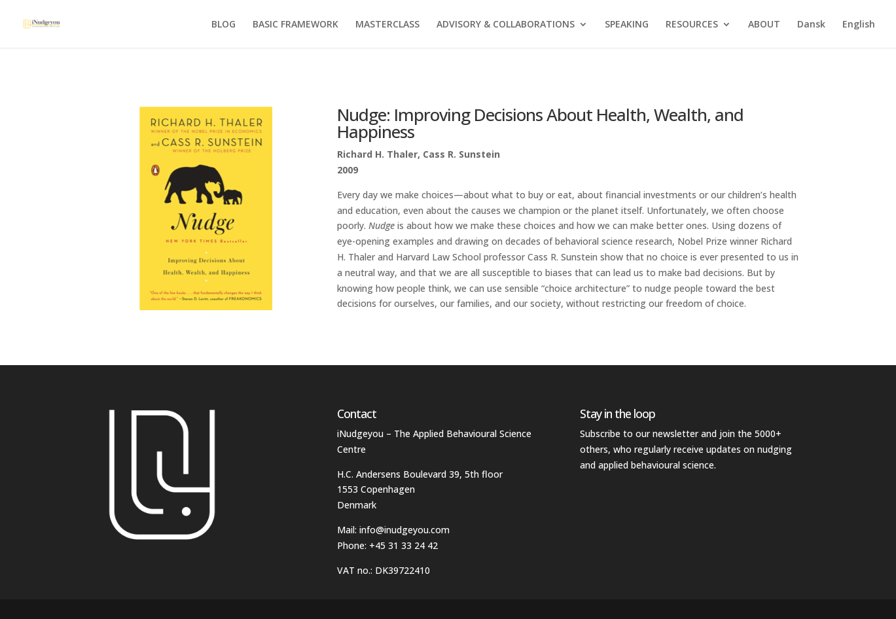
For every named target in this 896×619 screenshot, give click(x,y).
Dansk (811, 25)
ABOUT (764, 25)
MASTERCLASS (387, 25)
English (858, 25)
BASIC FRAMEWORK (295, 25)
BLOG (223, 25)
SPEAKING (627, 25)
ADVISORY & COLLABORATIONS (506, 25)
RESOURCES (692, 25)
